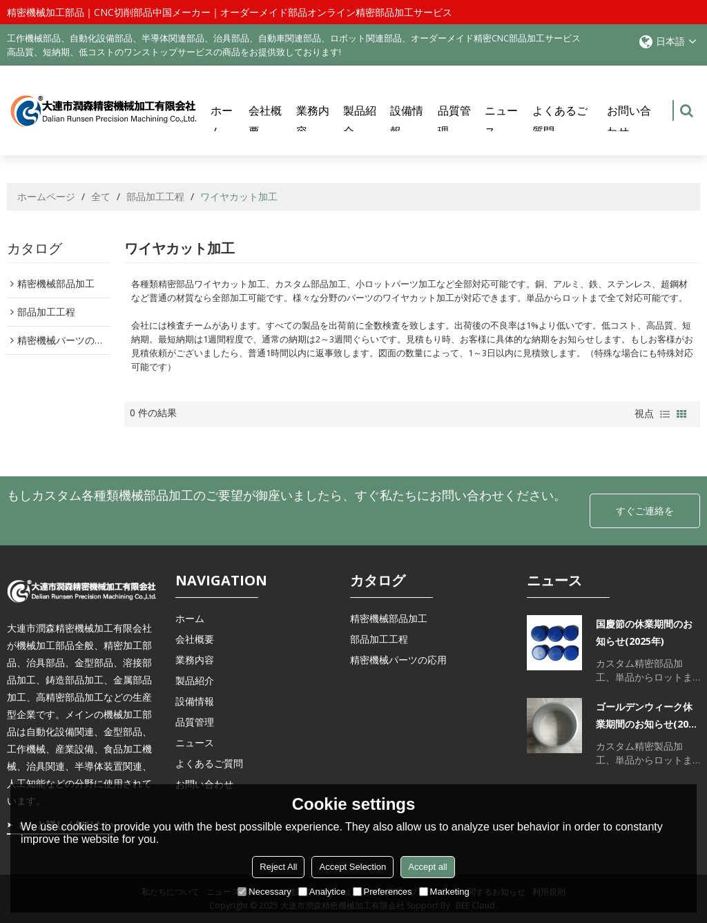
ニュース (501, 121)
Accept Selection (352, 867)
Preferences (382, 891)
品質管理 (454, 121)
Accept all (427, 867)
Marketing (444, 891)
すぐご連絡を (645, 510)
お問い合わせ (629, 121)
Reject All (278, 867)
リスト (665, 414)
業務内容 (312, 121)
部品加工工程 (155, 196)
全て (100, 196)
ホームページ (46, 196)
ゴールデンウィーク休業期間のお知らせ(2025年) (647, 716)
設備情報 (406, 121)
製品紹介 (359, 121)
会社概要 (265, 121)
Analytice (322, 891)
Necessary (264, 891)
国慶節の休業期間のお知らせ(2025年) (644, 632)
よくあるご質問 (560, 121)
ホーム (222, 121)
